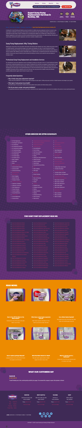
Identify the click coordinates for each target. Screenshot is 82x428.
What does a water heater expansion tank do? (41, 317)
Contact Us (15, 401)
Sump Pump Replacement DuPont (61, 230)
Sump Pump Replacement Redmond (40, 250)
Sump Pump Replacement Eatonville (61, 232)
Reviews (14, 405)
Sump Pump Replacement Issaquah (19, 267)
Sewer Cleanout (57, 144)
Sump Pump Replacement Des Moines (19, 249)
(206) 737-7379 (28, 402)
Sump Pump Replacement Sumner (61, 260)
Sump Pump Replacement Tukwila (39, 262)
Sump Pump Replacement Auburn (18, 228)
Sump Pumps (57, 165)
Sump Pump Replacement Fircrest (61, 237)
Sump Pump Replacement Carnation (19, 243)
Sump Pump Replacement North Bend (40, 239)
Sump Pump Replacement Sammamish (40, 252)
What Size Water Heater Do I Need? (41, 355)
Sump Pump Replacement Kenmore (40, 223)
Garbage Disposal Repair (37, 144)
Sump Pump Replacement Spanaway (61, 256)
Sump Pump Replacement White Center (40, 265)
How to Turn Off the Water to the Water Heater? (15, 317)
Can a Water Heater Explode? (66, 317)
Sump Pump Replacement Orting (61, 247)
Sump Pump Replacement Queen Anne (40, 247)
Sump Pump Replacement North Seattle (40, 241)
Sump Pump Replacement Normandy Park (41, 237)
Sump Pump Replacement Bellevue (18, 234)
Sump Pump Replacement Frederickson (62, 239)
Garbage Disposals (36, 146)
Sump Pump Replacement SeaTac (39, 254)
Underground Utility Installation (61, 178)
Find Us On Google (26, 404)
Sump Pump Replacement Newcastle (40, 236)
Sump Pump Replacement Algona (18, 226)
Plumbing (35, 183)
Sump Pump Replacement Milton (61, 245)
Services (37, 3)
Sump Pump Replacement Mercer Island (40, 234)
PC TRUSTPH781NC (72, 21)
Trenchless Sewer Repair (59, 170)
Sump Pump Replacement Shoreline (40, 256)
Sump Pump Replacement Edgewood (61, 234)
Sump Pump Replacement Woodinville (40, 267)
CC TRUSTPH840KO (60, 21)
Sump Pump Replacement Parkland (61, 249)
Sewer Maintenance (58, 148)
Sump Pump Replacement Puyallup (61, 250)
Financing (10, 405)
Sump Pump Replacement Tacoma (61, 262)
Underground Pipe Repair (59, 176)
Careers (15, 408)
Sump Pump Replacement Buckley (61, 226)
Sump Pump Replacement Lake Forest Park (41, 228)
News (10, 403)
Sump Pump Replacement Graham (61, 243)
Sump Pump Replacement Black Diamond (20, 236)
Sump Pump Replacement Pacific (39, 245)
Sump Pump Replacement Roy (60, 252)
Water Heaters (57, 191)
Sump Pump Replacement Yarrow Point (62, 223)
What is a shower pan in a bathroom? (66, 356)
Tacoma (49, 6)
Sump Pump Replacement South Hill (61, 254)
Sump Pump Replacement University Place (63, 263)
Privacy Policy (10, 408)
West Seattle (41, 6)
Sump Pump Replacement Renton (18, 223)
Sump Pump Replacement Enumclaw (19, 258)
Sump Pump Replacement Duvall (18, 250)
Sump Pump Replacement (59, 163)
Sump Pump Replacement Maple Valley (40, 230)
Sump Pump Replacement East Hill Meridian (20, 252)
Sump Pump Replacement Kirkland (39, 226)
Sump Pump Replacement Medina (39, 232)
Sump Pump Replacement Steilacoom (62, 258)
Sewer (56, 141)
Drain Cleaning (15, 174)
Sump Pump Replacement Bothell (18, 237)
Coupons (14, 403)
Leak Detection (36, 176)
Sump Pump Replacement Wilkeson (61, 265)
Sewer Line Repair (58, 146)
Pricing (43, 3)
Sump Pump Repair (58, 161)
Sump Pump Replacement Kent (39, 224)
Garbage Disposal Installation (38, 142)
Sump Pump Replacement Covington (19, 247)
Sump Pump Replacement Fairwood (18, 260)
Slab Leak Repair (58, 153)
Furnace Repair (15, 194)
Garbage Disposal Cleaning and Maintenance (41, 141)
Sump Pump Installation (59, 159)
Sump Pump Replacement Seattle (18, 224)
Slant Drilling (57, 155)
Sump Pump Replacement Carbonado (62, 228)
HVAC (34, 166)
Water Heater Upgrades (59, 189)
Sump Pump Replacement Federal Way (19, 262)
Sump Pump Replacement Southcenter (40, 260)
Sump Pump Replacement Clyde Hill (19, 245)
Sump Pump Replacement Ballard (18, 230)
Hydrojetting (35, 172)
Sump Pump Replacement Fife (60, 236)
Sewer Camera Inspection (59, 142)
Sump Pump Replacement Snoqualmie (40, 258)
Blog (57, 3)
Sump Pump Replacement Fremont (18, 263)
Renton (35, 6)
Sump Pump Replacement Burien (18, 241)
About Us (51, 3)
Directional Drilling (15, 172)
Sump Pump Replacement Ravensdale (40, 249)
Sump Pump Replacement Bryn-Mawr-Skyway (20, 239)
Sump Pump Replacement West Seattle (40, 263)
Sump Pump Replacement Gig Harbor (62, 241)
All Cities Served (55, 6)
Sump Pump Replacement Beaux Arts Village (20, 232)
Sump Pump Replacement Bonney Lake (62, 224)
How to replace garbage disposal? (15, 355)
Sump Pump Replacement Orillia (39, 243)
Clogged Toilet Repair (16, 165)
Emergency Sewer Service (17, 181)
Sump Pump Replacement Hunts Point (19, 265)
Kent (45, 6)
